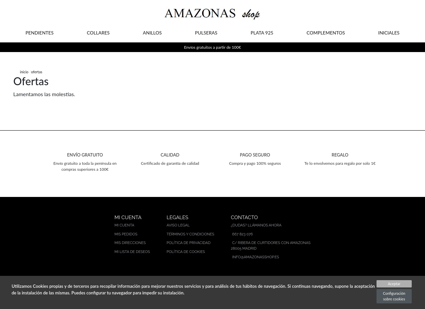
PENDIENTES (39, 32)
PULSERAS (206, 32)
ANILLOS (152, 32)
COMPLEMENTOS (325, 32)
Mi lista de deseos (132, 252)
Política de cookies (186, 252)
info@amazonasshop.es (255, 257)
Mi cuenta (124, 225)
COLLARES (98, 32)
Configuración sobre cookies (394, 296)
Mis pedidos (126, 234)
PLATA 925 (262, 32)
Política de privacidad (189, 243)
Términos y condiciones (190, 234)
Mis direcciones (130, 243)
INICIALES (388, 32)
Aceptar (394, 283)
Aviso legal (178, 225)
